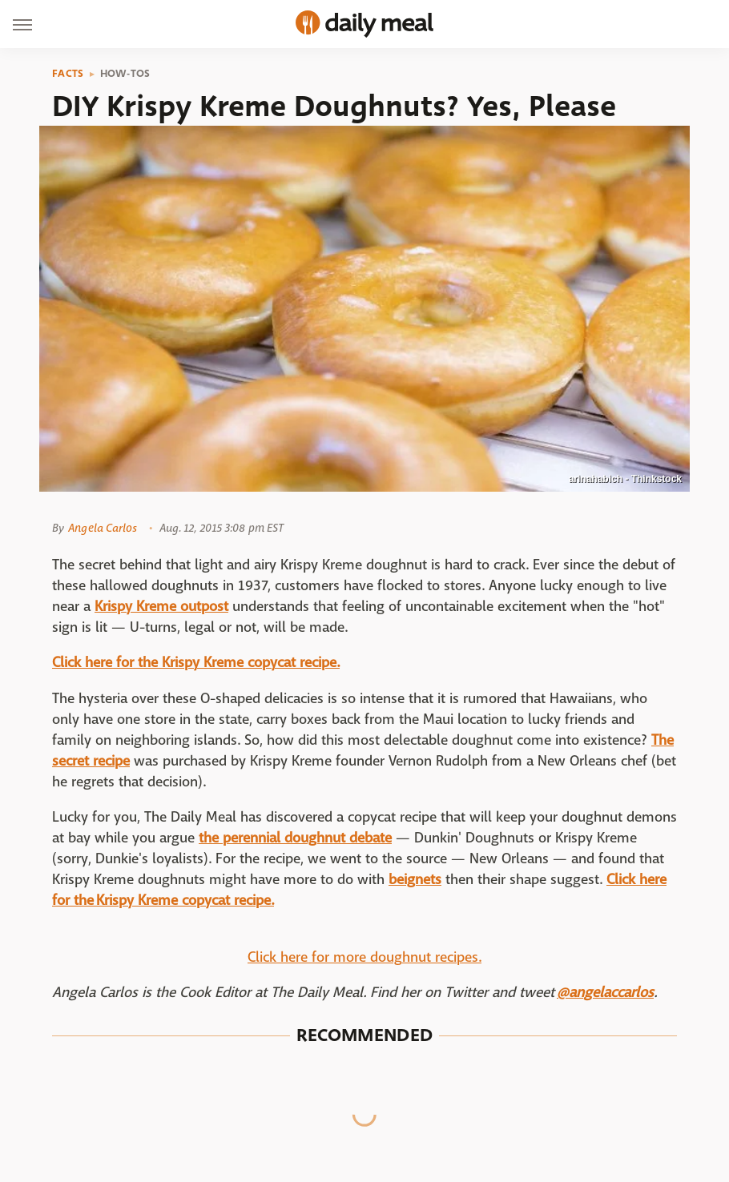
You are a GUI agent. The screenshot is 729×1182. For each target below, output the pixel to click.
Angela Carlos (102, 528)
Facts (68, 73)
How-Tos (125, 73)
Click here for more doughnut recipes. (364, 957)
